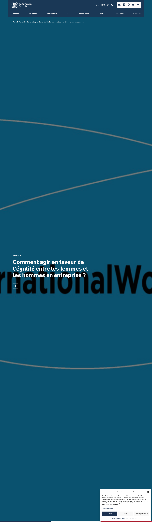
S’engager (33, 14)
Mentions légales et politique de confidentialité (124, 518)
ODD (68, 14)
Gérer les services (108, 508)
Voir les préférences (141, 514)
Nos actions (52, 14)
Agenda (102, 14)
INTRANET (105, 5)
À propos (15, 14)
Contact (136, 14)
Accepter (109, 514)
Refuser (125, 514)
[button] (148, 492)
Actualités (119, 14)
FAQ (97, 5)
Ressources (84, 14)
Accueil (15, 22)
